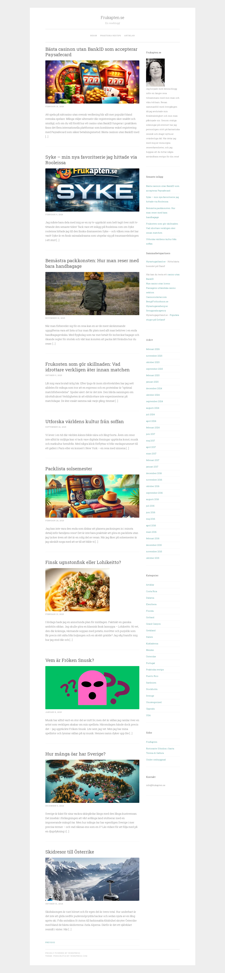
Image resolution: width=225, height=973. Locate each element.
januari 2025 (152, 381)
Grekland (151, 630)
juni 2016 (150, 512)
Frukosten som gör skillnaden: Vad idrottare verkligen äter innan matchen (87, 367)
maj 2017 (150, 440)
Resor (93, 35)
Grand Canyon (153, 623)
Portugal (150, 663)
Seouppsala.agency (156, 310)
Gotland (150, 617)
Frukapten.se (112, 17)
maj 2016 (150, 518)
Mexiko (150, 650)
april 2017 (151, 447)
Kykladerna (152, 643)
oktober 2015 (152, 557)
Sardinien (151, 682)
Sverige (150, 695)
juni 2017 (150, 433)
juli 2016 (150, 505)
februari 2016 (152, 538)
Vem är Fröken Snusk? (69, 660)
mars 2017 (151, 453)
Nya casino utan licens (158, 283)
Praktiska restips (110, 35)
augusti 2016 (152, 499)
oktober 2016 (152, 486)
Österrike (151, 656)
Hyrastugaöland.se (156, 261)
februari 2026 (153, 349)
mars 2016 (151, 531)
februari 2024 (153, 427)
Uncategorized (154, 702)
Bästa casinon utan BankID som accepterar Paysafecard (91, 52)
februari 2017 (152, 460)
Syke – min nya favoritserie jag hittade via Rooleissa (91, 160)
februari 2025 (153, 375)
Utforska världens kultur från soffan (84, 421)
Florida (150, 610)
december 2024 (154, 388)
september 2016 (154, 492)
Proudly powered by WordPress (62, 953)
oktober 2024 (153, 394)
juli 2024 (150, 414)
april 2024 (151, 421)
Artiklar (129, 35)
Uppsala (150, 708)
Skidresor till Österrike (69, 852)
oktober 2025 (153, 362)
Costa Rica (151, 591)
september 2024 (154, 401)
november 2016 (154, 479)
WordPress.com (78, 956)
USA (148, 715)
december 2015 (154, 545)
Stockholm (152, 689)
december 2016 (154, 473)
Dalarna (150, 597)
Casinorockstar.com (156, 297)
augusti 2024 (152, 407)
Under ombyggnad (156, 759)
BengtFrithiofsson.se (157, 301)
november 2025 (154, 355)
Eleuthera (151, 604)
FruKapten (151, 741)
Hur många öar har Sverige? (75, 754)
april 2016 (151, 525)
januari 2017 (152, 466)
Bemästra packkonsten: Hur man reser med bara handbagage (92, 263)
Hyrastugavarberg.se (157, 306)
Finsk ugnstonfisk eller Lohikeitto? (83, 562)
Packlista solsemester (69, 468)
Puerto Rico (152, 676)
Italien (149, 636)
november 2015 (154, 551)
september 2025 (154, 368)
